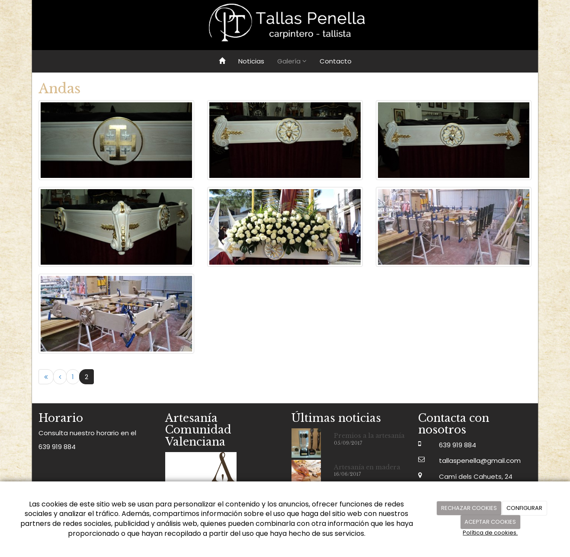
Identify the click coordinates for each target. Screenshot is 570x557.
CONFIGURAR (524, 508)
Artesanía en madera (367, 467)
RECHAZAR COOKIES (469, 508)
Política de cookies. (490, 533)
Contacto (336, 61)
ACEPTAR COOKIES (490, 522)
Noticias (251, 61)
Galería (292, 61)
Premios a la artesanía (369, 436)
